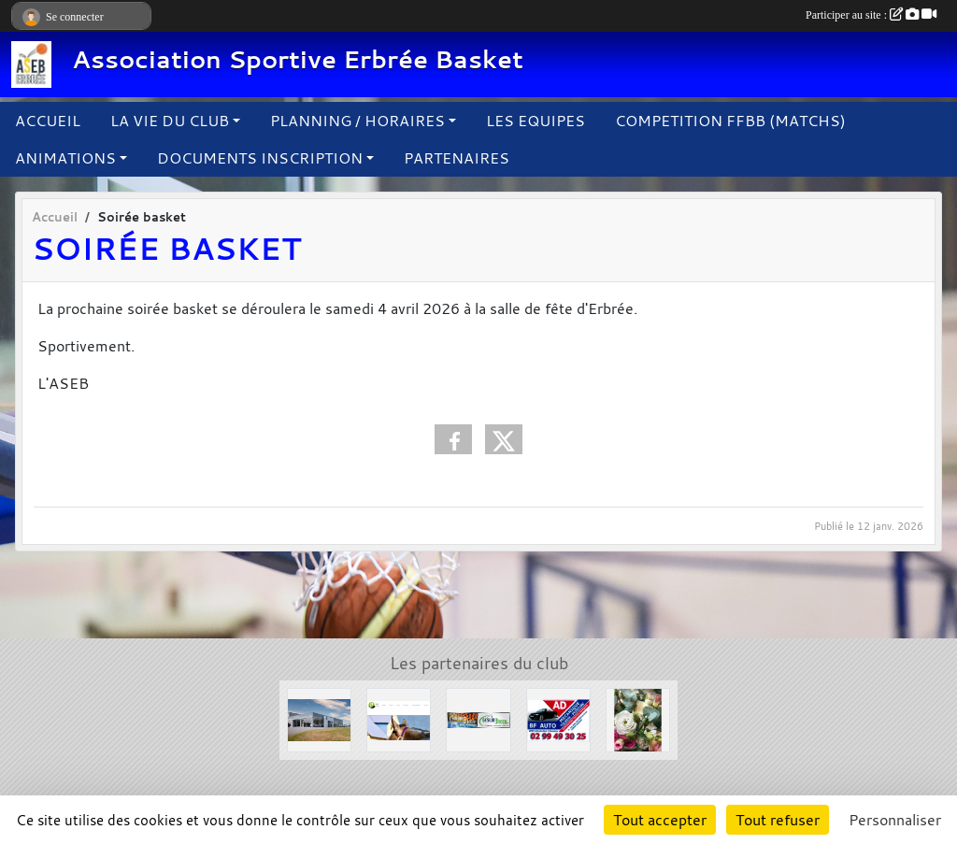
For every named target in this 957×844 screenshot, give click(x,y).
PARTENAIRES (456, 158)
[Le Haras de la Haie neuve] (398, 718)
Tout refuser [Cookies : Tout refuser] (778, 819)
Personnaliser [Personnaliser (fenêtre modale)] (895, 819)
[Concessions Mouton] (319, 718)
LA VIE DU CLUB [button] (169, 120)
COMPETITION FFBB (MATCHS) (730, 120)
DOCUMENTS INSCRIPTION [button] (260, 158)
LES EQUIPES (535, 120)
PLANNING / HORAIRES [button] (357, 120)
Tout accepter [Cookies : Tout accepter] (660, 819)
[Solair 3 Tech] (478, 718)
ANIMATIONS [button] (65, 158)
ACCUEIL (47, 120)
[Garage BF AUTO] (558, 718)
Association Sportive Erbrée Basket (297, 59)
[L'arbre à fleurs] (638, 718)
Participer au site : (871, 14)
